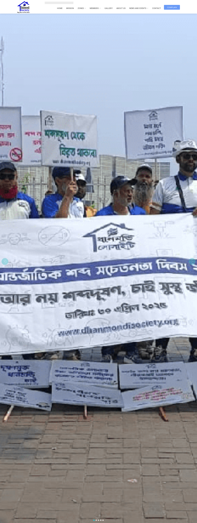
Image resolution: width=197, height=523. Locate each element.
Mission (70, 8)
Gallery (109, 8)
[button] (5, 261)
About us (121, 8)
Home (59, 8)
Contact (156, 8)
